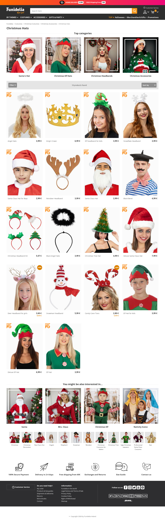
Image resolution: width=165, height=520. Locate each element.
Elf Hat (49, 372)
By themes (11, 17)
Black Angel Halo (53, 256)
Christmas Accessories (49, 24)
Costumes (25, 17)
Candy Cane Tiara (92, 313)
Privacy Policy (66, 493)
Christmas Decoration (27, 446)
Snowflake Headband (132, 141)
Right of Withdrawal (68, 499)
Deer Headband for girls (17, 313)
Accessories (39, 17)
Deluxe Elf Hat (13, 372)
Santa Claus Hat (91, 198)
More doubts (41, 499)
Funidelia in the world (69, 488)
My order (40, 488)
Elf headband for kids (93, 141)
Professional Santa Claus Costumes (138, 447)
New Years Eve (39, 445)
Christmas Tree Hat (93, 256)
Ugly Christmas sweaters (126, 446)
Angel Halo (12, 141)
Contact (40, 501)
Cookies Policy (66, 496)
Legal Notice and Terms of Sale (72, 491)
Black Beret (128, 198)
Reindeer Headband (54, 198)
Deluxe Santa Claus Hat (132, 256)
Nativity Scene (141, 427)
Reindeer (89, 445)
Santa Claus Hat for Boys (18, 198)
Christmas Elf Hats (63, 76)
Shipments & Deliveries (45, 493)
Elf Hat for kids (129, 313)
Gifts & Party (55, 17)
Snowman (76, 445)
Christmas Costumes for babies (101, 447)
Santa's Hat (24, 76)
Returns (40, 496)
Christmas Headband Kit (18, 256)
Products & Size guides (45, 491)
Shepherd (64, 445)
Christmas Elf (101, 427)
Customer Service (21, 487)
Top (110, 17)
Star (150, 445)
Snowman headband (54, 313)
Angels (51, 445)
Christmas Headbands (101, 76)
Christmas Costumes (31, 24)
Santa (24, 427)
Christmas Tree (113, 445)
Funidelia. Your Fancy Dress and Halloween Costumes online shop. (15, 10)
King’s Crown (51, 141)
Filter (12, 85)
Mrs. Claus (63, 427)
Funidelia (10, 24)
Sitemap (64, 501)
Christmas (14, 445)
